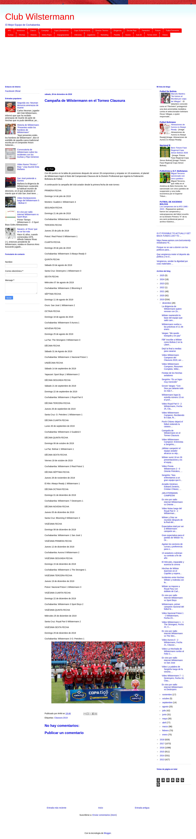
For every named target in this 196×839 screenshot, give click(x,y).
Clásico (33, 30)
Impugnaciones (63, 35)
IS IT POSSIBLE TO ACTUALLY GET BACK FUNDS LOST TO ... (174, 234)
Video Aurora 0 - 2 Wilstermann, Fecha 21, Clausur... (172, 642)
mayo (165, 718)
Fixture (157, 30)
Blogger (107, 833)
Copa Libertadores (61, 30)
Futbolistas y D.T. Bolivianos (174, 171)
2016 (162, 747)
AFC (9, 30)
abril (164, 722)
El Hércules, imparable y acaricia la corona (173, 563)
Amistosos (21, 30)
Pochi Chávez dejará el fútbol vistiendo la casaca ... (172, 424)
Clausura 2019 (61, 718)
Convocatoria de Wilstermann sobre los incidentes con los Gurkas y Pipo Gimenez (28, 153)
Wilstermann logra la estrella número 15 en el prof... (173, 397)
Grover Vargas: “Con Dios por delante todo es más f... (172, 388)
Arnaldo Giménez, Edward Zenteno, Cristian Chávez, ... (171, 486)
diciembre (167, 303)
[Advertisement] (93, 62)
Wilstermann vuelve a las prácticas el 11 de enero (172, 326)
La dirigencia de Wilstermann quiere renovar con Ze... (172, 309)
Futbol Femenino (172, 30)
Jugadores (91, 35)
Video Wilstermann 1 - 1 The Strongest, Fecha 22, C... (173, 624)
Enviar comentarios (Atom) (104, 815)
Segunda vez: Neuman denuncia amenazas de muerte (27, 105)
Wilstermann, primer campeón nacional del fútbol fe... (173, 606)
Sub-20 (139, 35)
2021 (162, 291)
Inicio (100, 808)
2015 (162, 751)
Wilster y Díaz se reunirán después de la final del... (172, 520)
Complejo (45, 30)
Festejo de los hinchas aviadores (172, 374)
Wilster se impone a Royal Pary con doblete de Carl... (171, 588)
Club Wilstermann (39, 17)
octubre (166, 698)
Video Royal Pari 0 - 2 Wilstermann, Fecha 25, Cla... (172, 406)
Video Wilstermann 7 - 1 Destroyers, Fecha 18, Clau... (173, 678)
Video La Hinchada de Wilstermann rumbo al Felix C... (173, 651)
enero (165, 734)
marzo (165, 726)
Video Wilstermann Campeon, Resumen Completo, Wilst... (172, 366)
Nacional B (165, 145)
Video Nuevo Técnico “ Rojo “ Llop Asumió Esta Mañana (28, 167)
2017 (162, 743)
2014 (162, 755)
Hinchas (22, 35)
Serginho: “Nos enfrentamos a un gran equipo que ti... (172, 477)
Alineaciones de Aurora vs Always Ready (178, 127)
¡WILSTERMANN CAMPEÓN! (170, 494)
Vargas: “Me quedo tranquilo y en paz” (171, 334)
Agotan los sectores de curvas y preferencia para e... (172, 546)
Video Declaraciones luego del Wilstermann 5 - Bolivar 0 (28, 200)
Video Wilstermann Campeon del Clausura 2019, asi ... (172, 357)
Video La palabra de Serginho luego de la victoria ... (172, 669)
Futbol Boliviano (168, 122)
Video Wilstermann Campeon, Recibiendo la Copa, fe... (173, 415)
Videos (164, 35)
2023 (162, 283)
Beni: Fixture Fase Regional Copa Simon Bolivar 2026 (179, 150)
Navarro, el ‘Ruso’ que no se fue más (27, 230)
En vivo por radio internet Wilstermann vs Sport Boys (28, 214)
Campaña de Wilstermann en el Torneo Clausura (171, 433)
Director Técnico (102, 30)
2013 (162, 759)
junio (164, 714)
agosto (165, 706)
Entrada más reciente (56, 808)
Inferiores (78, 35)
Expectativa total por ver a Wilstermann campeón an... (173, 528)
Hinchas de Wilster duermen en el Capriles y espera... (172, 571)
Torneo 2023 (152, 35)
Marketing (104, 35)
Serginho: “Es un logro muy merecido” (172, 380)
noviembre (167, 694)
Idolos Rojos (47, 35)
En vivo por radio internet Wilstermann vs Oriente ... (172, 502)
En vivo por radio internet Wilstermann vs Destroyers (172, 687)
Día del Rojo (131, 30)
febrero (165, 730)
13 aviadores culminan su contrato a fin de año (172, 555)
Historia (34, 35)
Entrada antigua (142, 808)
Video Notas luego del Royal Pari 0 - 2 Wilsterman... (172, 511)
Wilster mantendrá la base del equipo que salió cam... (172, 317)
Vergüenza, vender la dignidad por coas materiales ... (172, 262)
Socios (128, 35)
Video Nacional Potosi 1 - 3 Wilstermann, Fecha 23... (172, 615)
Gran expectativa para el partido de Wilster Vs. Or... (173, 537)
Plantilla (117, 35)
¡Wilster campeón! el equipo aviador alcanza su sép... (171, 450)
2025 (162, 275)
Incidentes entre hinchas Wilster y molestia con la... (173, 580)
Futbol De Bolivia (168, 91)
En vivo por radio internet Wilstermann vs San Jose (172, 660)
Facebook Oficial (12, 91)
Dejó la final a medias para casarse (171, 349)
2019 (162, 299)
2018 (162, 739)
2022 (162, 287)
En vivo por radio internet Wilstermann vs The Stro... (172, 633)
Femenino (146, 30)
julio (164, 710)
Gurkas (10, 35)
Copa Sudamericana (82, 30)
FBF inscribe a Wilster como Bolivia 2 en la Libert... (172, 342)
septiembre (167, 702)
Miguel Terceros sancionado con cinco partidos (178, 176)
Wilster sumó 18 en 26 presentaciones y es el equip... (172, 459)
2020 (162, 295)
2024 (162, 279)
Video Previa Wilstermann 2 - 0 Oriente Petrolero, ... (172, 468)
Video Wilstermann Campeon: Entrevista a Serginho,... (172, 442)
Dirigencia (117, 30)
